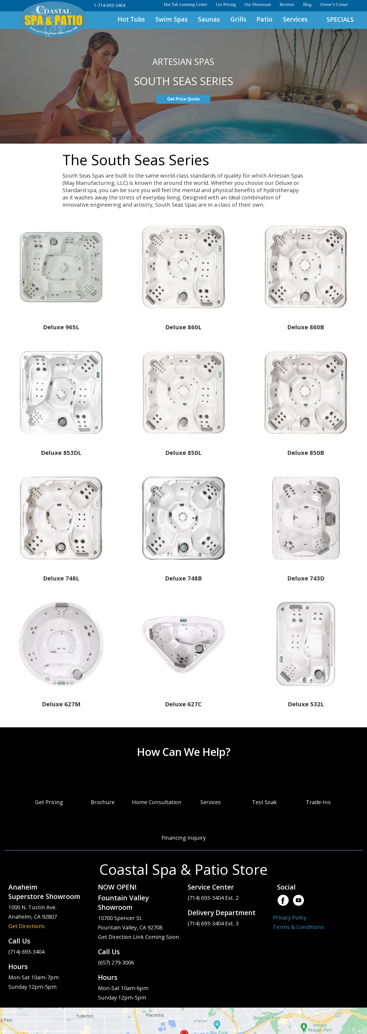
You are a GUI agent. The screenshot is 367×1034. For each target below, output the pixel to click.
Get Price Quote (183, 99)
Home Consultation (156, 802)
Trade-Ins (318, 802)
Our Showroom (257, 4)
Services (295, 19)
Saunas (209, 19)
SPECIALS (340, 19)
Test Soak (264, 802)
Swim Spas (171, 19)
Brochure (103, 802)
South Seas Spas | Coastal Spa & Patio (53, 19)
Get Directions (26, 926)
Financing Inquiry (184, 837)
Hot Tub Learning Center (185, 4)
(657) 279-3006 (116, 962)
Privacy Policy (289, 917)
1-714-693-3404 (109, 5)
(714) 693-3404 (26, 951)
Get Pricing (226, 4)
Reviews (287, 4)
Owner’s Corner (334, 4)
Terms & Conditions (298, 927)
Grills (238, 19)
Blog (307, 4)
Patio (264, 19)
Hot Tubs (131, 19)
